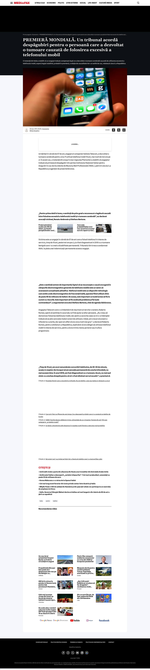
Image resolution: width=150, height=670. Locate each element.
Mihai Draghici (34, 131)
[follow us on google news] (46, 620)
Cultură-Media (105, 3)
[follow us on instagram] (89, 620)
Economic (51, 3)
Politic (61, 3)
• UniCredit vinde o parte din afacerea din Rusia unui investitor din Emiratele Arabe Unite (73, 472)
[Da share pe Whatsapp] (124, 130)
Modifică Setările (75, 647)
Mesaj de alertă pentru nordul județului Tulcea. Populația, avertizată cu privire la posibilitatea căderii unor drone (86, 570)
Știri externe (72, 3)
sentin (48, 501)
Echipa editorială (42, 642)
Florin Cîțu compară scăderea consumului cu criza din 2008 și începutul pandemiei (85, 559)
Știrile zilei (40, 3)
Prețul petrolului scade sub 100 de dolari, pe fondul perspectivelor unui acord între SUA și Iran (47, 227)
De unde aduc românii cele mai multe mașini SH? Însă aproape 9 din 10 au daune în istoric (47, 610)
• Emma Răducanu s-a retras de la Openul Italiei (57, 480)
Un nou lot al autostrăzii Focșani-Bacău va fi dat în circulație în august (46, 559)
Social (83, 3)
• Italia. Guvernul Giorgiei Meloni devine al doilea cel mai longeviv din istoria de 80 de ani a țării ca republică (74, 493)
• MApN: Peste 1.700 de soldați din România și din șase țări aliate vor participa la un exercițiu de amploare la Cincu (75, 488)
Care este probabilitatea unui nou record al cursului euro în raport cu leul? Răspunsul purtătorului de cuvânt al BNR (85, 227)
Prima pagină (27, 34)
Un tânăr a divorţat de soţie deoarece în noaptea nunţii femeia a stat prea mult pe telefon (75, 425)
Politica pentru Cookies (59, 642)
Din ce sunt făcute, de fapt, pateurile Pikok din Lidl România (85, 596)
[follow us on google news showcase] (60, 620)
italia (41, 501)
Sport (116, 3)
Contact (111, 642)
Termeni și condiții (76, 642)
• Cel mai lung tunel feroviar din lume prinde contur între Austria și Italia (67, 484)
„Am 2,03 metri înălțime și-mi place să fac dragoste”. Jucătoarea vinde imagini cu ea (86, 584)
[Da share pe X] (118, 130)
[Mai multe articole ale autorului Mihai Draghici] (26, 130)
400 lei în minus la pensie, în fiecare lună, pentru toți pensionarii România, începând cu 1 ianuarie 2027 (47, 584)
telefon (55, 501)
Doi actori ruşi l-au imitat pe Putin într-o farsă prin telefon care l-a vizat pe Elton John (74, 459)
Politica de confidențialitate (95, 642)
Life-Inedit (92, 3)
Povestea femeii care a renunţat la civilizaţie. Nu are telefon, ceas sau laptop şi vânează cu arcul (78, 381)
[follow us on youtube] (75, 620)
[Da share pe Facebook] (113, 130)
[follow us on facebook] (104, 620)
